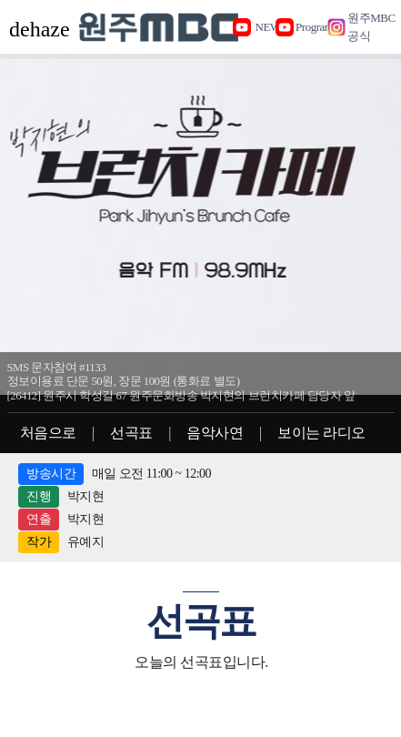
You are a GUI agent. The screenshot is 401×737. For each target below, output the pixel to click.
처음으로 (48, 432)
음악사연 (214, 432)
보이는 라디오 (321, 432)
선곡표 (131, 432)
